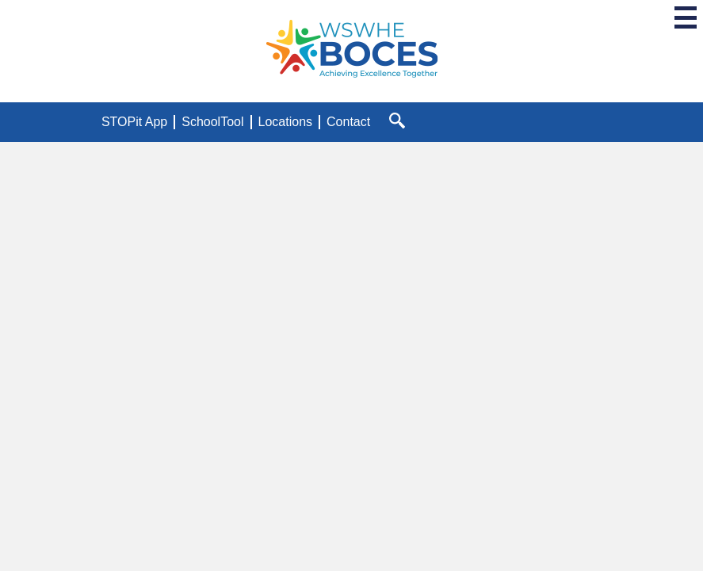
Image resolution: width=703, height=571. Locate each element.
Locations (285, 121)
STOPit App (134, 121)
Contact (348, 121)
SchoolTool (212, 121)
